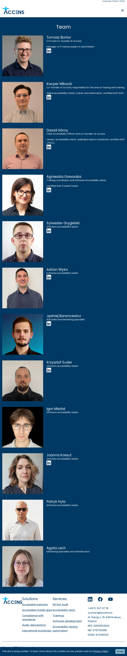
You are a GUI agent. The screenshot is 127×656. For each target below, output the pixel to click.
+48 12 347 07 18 (98, 608)
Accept (120, 651)
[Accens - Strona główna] (13, 10)
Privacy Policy (100, 651)
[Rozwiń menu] (122, 10)
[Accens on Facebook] (100, 599)
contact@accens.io (100, 612)
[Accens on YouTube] (110, 599)
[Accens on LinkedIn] (90, 599)
